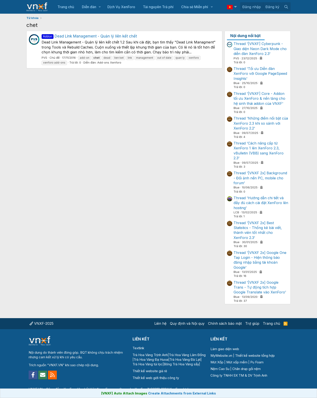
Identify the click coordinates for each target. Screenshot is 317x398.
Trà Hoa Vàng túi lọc (148, 364)
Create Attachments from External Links (182, 393)
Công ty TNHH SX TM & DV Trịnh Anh (238, 375)
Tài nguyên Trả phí (158, 7)
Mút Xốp (216, 362)
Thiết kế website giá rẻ (150, 371)
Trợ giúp (252, 323)
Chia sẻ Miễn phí (194, 7)
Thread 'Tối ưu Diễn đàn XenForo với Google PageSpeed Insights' (260, 73)
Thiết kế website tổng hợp (255, 355)
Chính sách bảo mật (225, 323)
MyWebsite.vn (221, 355)
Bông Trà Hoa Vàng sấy (181, 364)
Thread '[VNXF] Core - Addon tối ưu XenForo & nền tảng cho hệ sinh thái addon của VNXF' (259, 98)
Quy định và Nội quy (187, 323)
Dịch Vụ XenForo (121, 7)
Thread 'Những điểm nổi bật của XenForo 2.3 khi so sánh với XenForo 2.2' (261, 123)
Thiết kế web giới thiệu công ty (156, 378)
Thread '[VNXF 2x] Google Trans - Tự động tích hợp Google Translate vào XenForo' (260, 287)
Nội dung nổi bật (245, 36)
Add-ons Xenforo (109, 62)
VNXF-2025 (41, 323)
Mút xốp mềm (236, 362)
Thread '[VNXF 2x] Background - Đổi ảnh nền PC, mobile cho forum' (260, 178)
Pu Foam (257, 362)
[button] (100, 6)
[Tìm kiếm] (286, 6)
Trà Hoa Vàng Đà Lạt (185, 359)
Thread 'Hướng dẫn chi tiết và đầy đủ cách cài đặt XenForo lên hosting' (261, 203)
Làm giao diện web (224, 349)
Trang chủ (65, 7)
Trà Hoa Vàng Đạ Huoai (151, 359)
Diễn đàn (89, 7)
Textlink (138, 348)
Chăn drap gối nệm (246, 369)
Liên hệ (160, 323)
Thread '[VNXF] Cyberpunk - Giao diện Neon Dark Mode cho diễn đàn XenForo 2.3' (260, 48)
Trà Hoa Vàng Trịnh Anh (150, 355)
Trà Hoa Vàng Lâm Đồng (187, 355)
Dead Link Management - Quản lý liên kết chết (89, 36)
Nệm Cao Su (219, 369)
